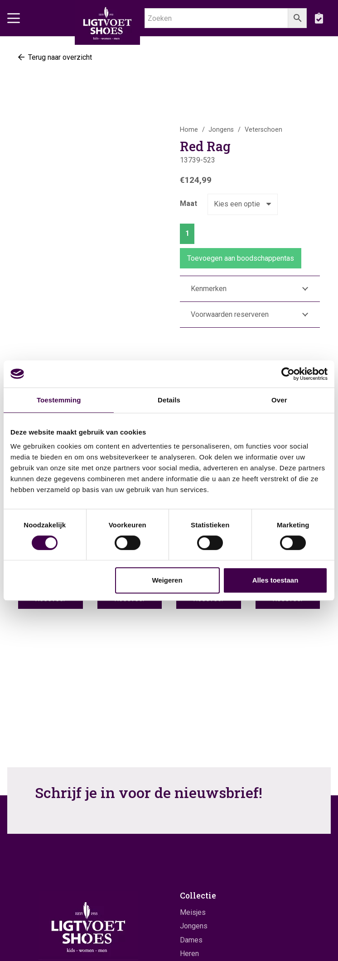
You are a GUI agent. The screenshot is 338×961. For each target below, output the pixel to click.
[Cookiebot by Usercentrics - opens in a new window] (288, 374)
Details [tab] (169, 400)
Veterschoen (263, 130)
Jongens (221, 130)
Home (189, 130)
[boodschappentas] (319, 18)
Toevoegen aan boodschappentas (240, 258)
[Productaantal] (187, 234)
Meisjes (193, 912)
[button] (13, 18)
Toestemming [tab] (59, 400)
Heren (189, 953)
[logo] (107, 22)
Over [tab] (279, 400)
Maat (188, 203)
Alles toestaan (275, 580)
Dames (191, 940)
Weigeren (167, 580)
